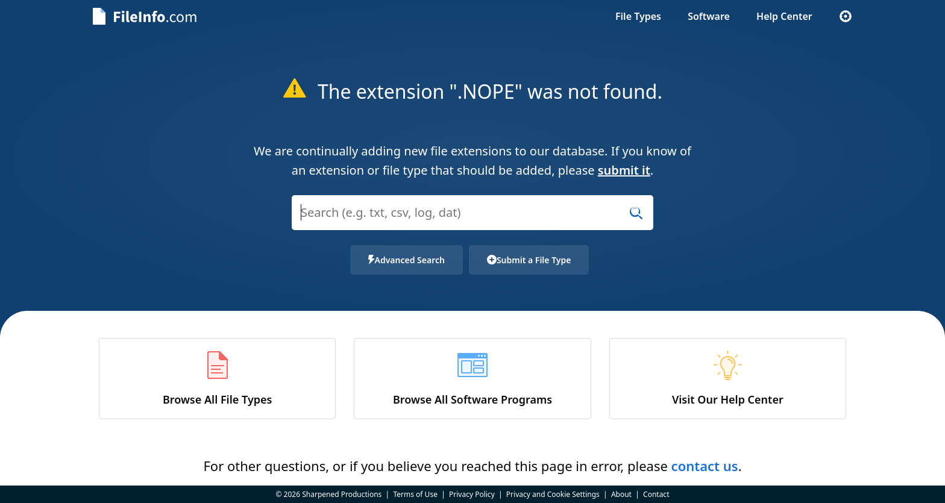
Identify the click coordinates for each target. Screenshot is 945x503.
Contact (656, 494)
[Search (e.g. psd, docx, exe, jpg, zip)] (472, 212)
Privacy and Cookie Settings (553, 494)
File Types (638, 16)
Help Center (784, 16)
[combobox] (472, 220)
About (621, 494)
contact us (704, 466)
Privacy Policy (472, 494)
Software (709, 16)
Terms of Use (415, 494)
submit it (624, 170)
